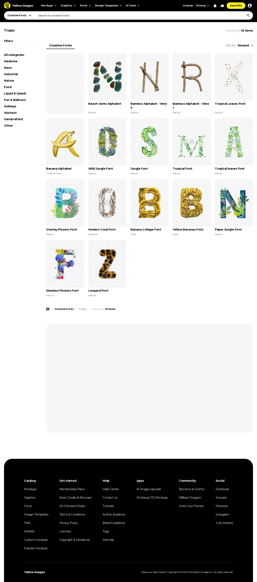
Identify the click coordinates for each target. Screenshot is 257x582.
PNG (27, 523)
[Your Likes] (222, 5)
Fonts (28, 506)
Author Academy (114, 514)
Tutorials (108, 506)
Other (8, 125)
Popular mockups (36, 548)
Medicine (10, 61)
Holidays (10, 106)
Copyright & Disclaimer (74, 540)
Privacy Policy (68, 523)
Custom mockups (36, 540)
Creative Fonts (60, 45)
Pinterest (222, 506)
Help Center (111, 489)
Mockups (30, 489)
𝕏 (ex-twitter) (224, 523)
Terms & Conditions (72, 514)
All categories (14, 55)
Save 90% (236, 5)
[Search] (248, 15)
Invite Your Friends (191, 506)
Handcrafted (13, 119)
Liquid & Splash (15, 93)
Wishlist (29, 531)
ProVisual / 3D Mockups (152, 497)
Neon (8, 68)
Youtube (221, 497)
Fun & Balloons (15, 100)
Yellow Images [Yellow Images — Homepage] (34, 572)
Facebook (222, 489)
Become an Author (192, 489)
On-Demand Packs (72, 506)
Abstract (10, 113)
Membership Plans (72, 489)
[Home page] (47, 309)
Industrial (11, 74)
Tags (106, 531)
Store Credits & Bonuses (75, 497)
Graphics (29, 497)
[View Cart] (215, 5)
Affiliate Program (190, 497)
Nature (9, 80)
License (188, 5)
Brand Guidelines (114, 523)
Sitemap (108, 540)
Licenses (65, 531)
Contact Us (110, 497)
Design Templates (36, 514)
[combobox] (144, 15)
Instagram (222, 514)
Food (7, 87)
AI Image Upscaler (149, 489)
